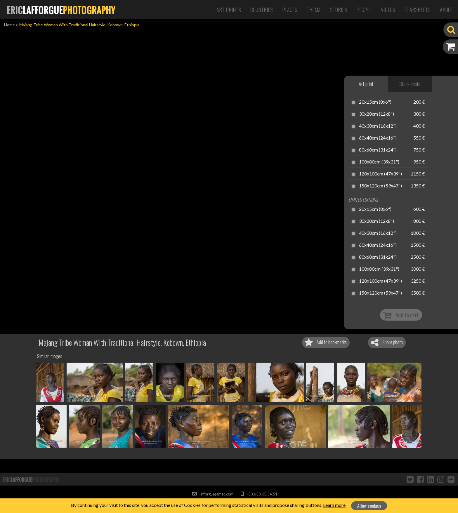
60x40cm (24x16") (378, 138)
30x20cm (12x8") (376, 114)
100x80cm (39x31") (379, 162)
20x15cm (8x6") (375, 102)
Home (9, 24)
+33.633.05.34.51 (259, 494)
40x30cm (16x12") (378, 126)
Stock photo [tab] (409, 84)
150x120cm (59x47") (380, 186)
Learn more (334, 505)
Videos (388, 9)
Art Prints (228, 9)
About (446, 9)
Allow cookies (369, 505)
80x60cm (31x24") (378, 150)
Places (289, 9)
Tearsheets (418, 9)
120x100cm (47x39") (380, 174)
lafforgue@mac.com (212, 494)
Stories (338, 9)
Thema (314, 9)
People (364, 9)
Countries (261, 9)
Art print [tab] (366, 84)
